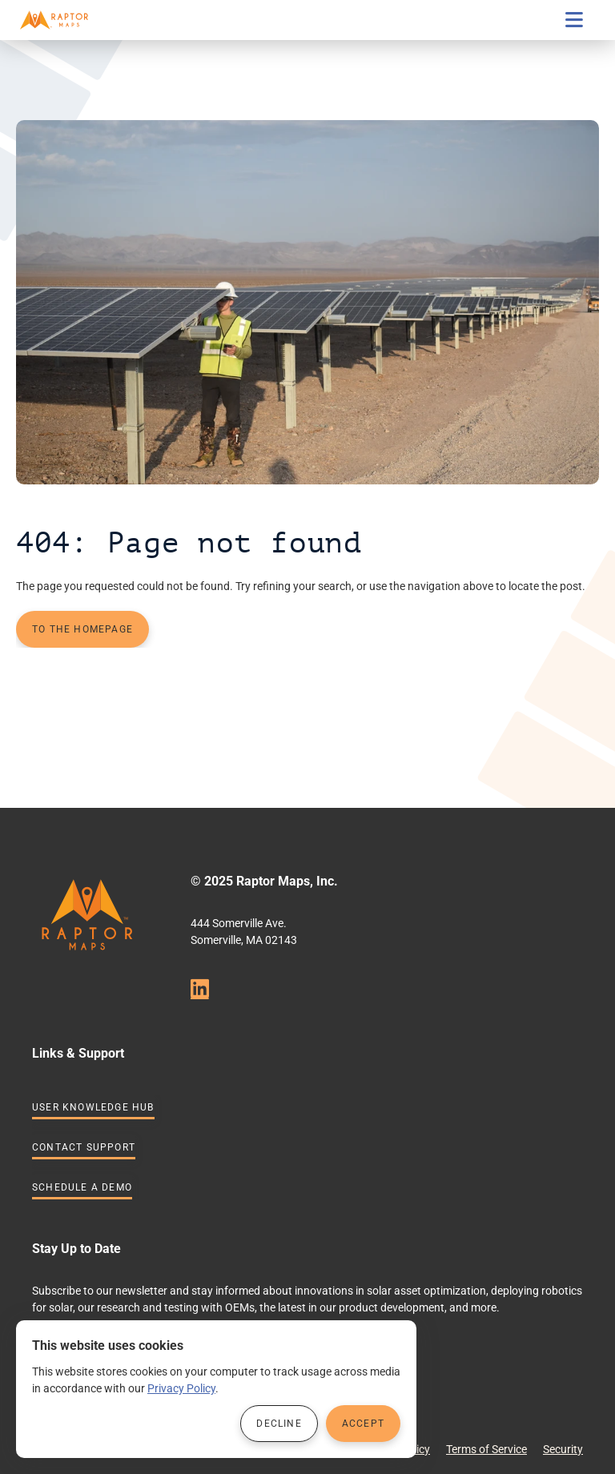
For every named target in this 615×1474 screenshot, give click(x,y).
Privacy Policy (181, 1388)
